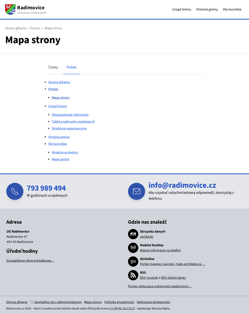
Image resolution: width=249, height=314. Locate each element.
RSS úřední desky (173, 277)
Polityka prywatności (119, 302)
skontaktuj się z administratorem (58, 302)
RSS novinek (149, 277)
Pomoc (35, 28)
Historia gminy (207, 9)
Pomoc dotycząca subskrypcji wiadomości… (160, 286)
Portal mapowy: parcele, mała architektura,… (172, 264)
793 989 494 (46, 188)
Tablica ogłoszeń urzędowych (73, 121)
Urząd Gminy (181, 9)
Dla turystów (232, 9)
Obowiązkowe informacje (70, 114)
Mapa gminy (60, 159)
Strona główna (15, 28)
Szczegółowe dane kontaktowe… (30, 260)
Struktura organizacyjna (69, 128)
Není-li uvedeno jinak (47, 308)
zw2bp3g (146, 236)
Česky (53, 67)
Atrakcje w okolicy (65, 152)
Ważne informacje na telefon (160, 250)
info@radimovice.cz (182, 185)
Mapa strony (61, 97)
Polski (71, 67)
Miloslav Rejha (161, 308)
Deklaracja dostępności (153, 302)
